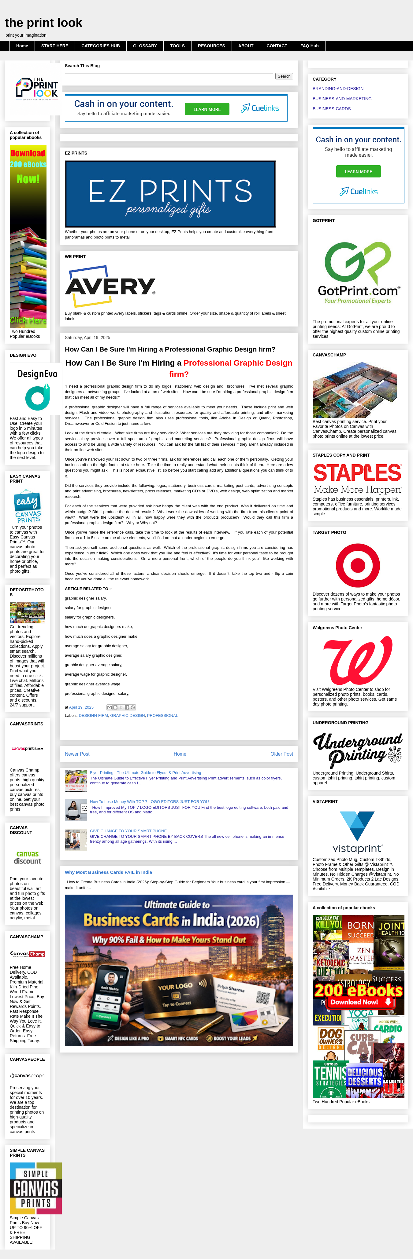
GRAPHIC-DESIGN (127, 715)
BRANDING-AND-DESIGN (338, 88)
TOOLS (177, 45)
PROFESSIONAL (162, 715)
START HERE (54, 45)
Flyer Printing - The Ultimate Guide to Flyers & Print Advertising (145, 772)
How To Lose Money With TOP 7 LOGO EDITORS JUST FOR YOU (149, 801)
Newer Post (77, 754)
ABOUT (246, 45)
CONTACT (277, 45)
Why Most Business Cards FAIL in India (108, 872)
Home (22, 45)
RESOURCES (211, 45)
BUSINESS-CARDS (332, 108)
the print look (43, 22)
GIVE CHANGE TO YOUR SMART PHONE (128, 831)
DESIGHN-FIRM (93, 715)
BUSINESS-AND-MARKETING (342, 98)
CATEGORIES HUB (100, 45)
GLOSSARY (145, 45)
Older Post (281, 754)
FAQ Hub (309, 45)
